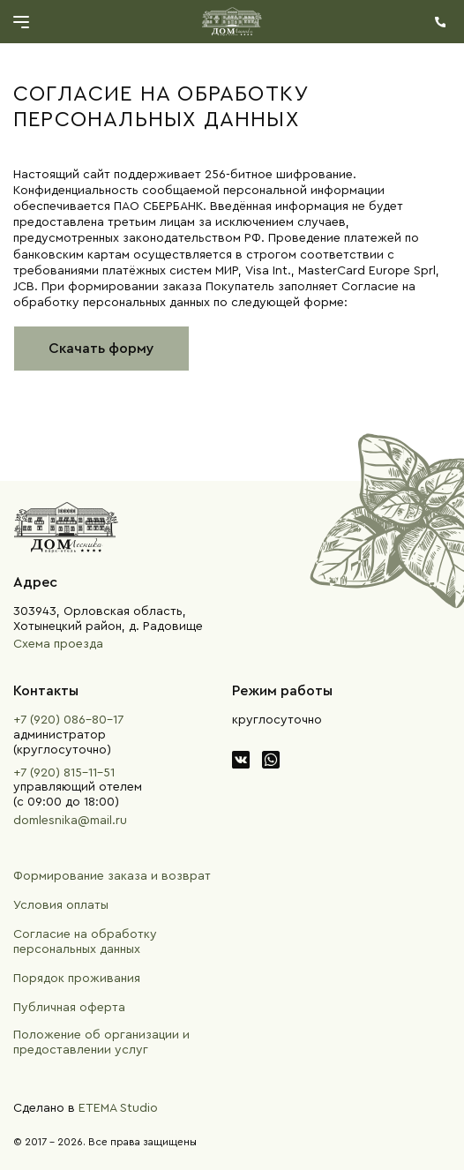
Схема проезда (58, 644)
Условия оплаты (61, 905)
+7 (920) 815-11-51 (64, 773)
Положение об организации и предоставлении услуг (101, 1042)
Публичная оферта (69, 1007)
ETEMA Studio (118, 1108)
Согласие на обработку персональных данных (85, 942)
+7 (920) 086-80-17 (68, 720)
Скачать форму (101, 348)
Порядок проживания (76, 978)
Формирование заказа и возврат (112, 876)
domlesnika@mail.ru (70, 820)
